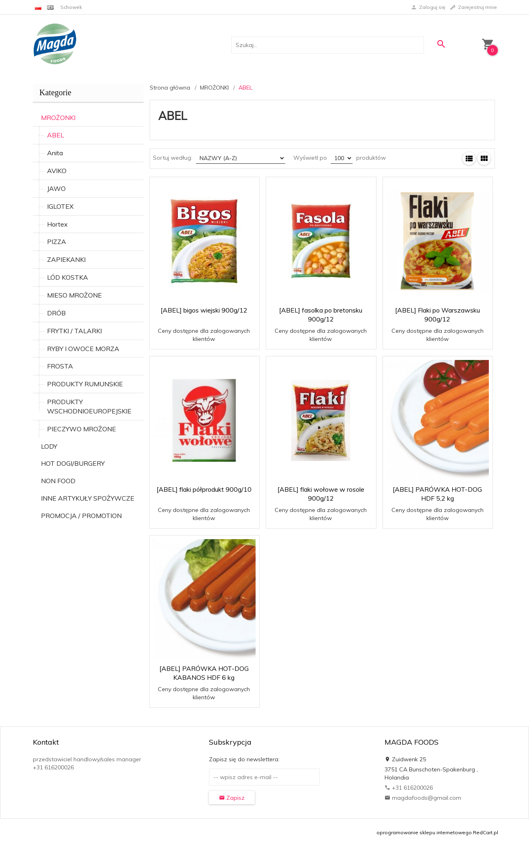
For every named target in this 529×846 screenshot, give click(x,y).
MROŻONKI (58, 118)
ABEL (55, 135)
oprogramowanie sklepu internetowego (424, 832)
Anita (55, 153)
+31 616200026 (409, 787)
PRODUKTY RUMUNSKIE (85, 384)
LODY (49, 446)
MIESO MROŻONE (74, 295)
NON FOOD (58, 481)
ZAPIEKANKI (66, 259)
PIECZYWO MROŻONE (81, 429)
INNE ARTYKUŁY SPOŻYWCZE (87, 498)
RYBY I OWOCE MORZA (83, 349)
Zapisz (232, 797)
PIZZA (56, 242)
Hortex (57, 224)
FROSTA (60, 366)
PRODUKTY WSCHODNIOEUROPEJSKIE (89, 406)
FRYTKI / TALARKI (74, 331)
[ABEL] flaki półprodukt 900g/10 (204, 489)
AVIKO (57, 171)
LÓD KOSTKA (67, 277)
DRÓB (56, 313)
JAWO (56, 188)
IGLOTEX (60, 206)
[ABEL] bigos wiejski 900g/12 (204, 310)
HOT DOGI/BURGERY (73, 463)
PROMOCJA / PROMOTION (81, 516)
